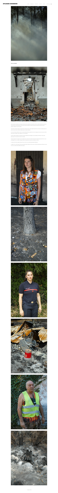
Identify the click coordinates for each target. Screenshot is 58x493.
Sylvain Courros (10, 3)
